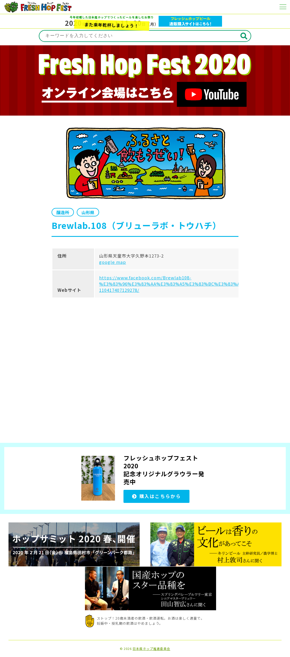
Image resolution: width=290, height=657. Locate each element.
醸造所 (62, 212)
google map (112, 262)
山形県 (88, 212)
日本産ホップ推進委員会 (151, 648)
